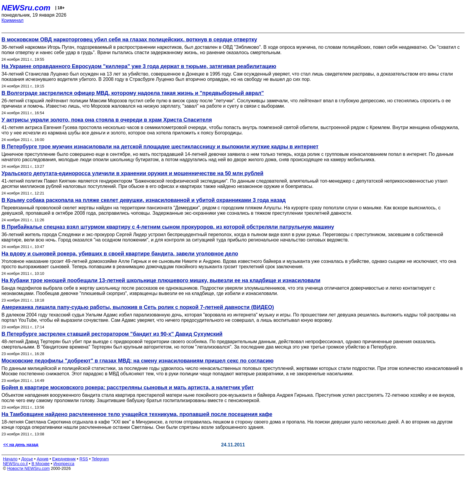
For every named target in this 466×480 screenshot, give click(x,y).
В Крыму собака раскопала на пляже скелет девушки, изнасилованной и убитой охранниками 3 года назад (143, 200)
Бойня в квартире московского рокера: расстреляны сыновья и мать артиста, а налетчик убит (127, 387)
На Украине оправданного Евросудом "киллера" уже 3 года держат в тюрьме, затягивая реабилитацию (138, 66)
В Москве (41, 463)
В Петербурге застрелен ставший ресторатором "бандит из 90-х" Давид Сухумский (112, 334)
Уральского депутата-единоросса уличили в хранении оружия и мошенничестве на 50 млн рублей (132, 173)
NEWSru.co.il (15, 463)
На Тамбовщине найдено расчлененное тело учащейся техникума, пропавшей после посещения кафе (136, 414)
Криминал (12, 20)
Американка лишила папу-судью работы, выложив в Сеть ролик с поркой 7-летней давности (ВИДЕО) (137, 307)
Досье (27, 459)
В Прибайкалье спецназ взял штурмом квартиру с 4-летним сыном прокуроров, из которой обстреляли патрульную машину (167, 227)
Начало (10, 459)
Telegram (100, 459)
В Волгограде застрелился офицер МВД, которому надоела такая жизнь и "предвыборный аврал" (132, 93)
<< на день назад (20, 444)
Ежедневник (64, 459)
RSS (83, 459)
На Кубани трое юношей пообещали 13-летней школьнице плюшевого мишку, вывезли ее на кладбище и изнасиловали (160, 280)
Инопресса (64, 463)
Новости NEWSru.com (28, 468)
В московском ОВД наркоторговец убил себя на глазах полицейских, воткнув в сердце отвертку (129, 40)
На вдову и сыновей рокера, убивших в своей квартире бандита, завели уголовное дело (119, 254)
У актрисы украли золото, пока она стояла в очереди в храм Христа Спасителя (106, 120)
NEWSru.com (26, 7)
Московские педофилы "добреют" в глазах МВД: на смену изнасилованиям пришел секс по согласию (137, 361)
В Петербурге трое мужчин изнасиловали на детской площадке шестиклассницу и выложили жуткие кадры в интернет (160, 147)
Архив (42, 459)
